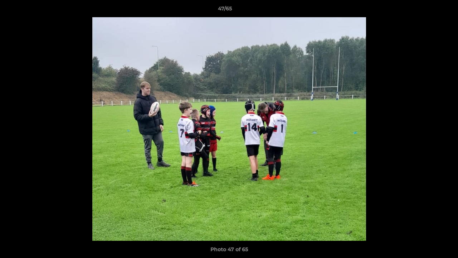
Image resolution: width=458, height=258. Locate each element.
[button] (428, 10)
